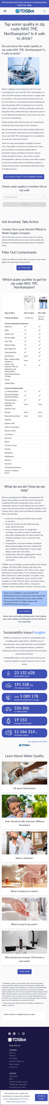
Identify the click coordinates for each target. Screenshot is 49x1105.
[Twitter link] (18, 1034)
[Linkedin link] (14, 1034)
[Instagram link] (23, 1034)
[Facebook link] (9, 1034)
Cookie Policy (20, 1101)
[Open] (43, 197)
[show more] (5, 11)
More (29, 5)
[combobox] (24, 197)
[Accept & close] (41, 1097)
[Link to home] (24, 1039)
